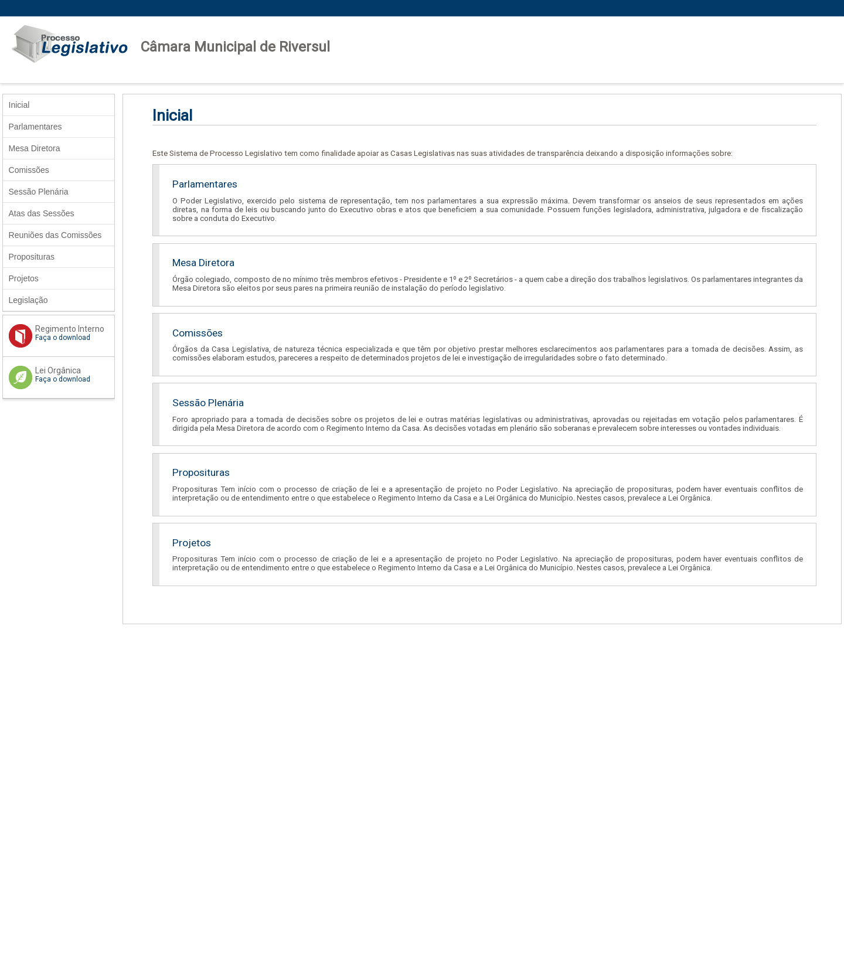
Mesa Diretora (34, 148)
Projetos (24, 278)
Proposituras (32, 256)
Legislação (28, 300)
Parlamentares (35, 126)
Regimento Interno (61, 333)
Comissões (29, 170)
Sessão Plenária (39, 191)
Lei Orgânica (61, 374)
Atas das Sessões (41, 213)
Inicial (19, 105)
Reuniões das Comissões (55, 235)
